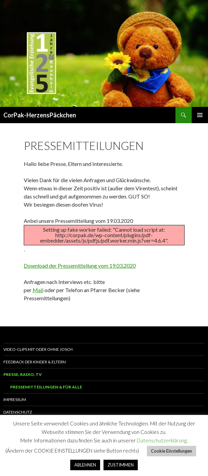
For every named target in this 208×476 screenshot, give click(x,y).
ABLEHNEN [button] (85, 465)
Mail (38, 290)
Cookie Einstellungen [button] (171, 451)
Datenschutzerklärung (162, 440)
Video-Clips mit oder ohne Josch (38, 349)
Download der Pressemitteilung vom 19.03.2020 (80, 265)
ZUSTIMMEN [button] (121, 465)
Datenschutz (17, 412)
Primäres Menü (200, 115)
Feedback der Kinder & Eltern (34, 361)
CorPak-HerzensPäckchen (39, 115)
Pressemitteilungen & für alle (46, 386)
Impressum (14, 399)
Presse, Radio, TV (22, 374)
